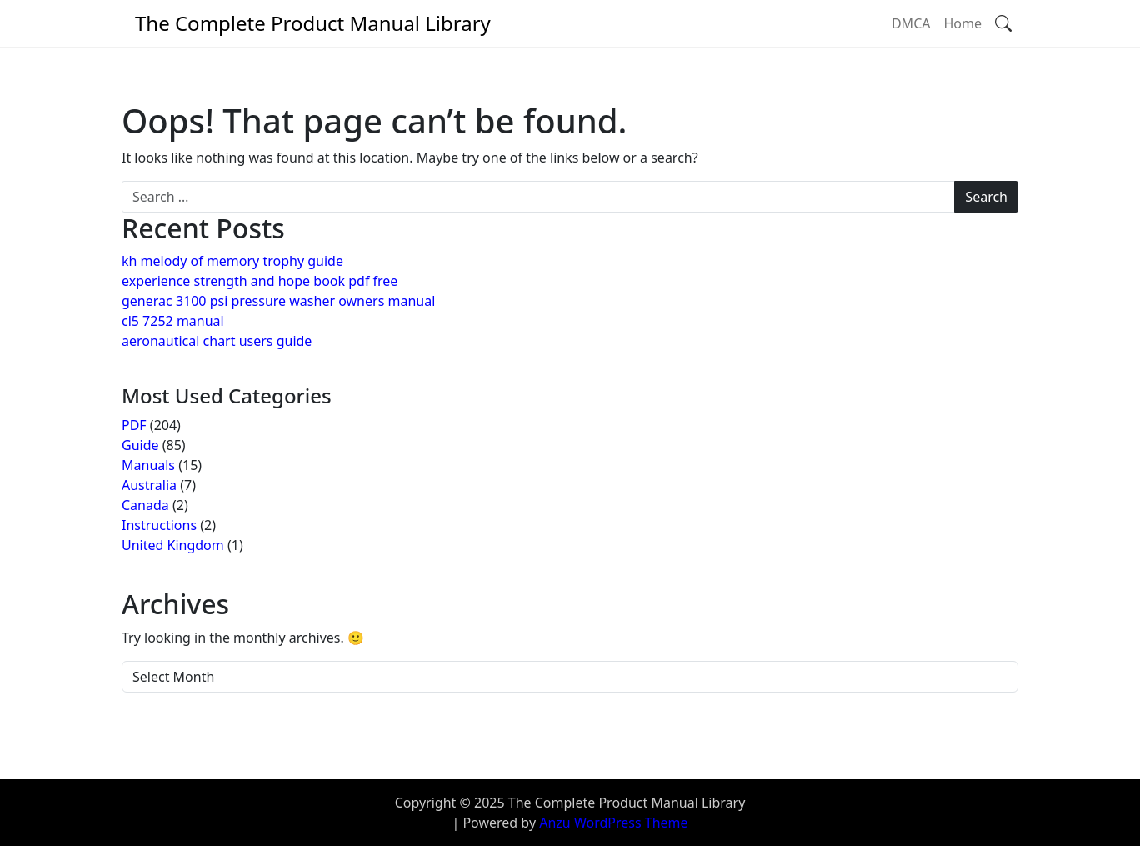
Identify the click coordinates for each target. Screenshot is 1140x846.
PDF (134, 425)
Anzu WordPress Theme (613, 822)
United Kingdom (173, 545)
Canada (145, 505)
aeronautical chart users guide (217, 341)
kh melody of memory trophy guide (232, 261)
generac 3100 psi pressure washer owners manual (278, 301)
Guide (140, 445)
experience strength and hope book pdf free (260, 281)
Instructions (159, 525)
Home (962, 23)
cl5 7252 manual (173, 321)
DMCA (911, 23)
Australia (149, 485)
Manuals (148, 465)
